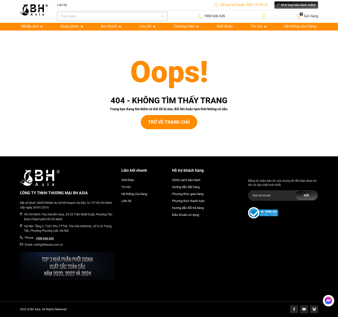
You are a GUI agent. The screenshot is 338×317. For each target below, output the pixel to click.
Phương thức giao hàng (187, 194)
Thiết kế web (9, 154)
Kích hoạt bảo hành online (296, 5)
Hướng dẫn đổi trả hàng (188, 208)
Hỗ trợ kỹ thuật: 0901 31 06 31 (241, 5)
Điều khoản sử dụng (185, 215)
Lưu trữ (147, 26)
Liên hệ (62, 5)
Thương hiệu (186, 26)
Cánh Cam (30, 154)
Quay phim (71, 26)
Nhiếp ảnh (32, 26)
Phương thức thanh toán (188, 201)
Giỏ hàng (311, 16)
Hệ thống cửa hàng (300, 26)
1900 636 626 (214, 16)
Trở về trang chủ (169, 122)
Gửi (306, 195)
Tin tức (258, 26)
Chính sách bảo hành (186, 180)
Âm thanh (111, 26)
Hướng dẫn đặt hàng (186, 187)
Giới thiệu (225, 26)
